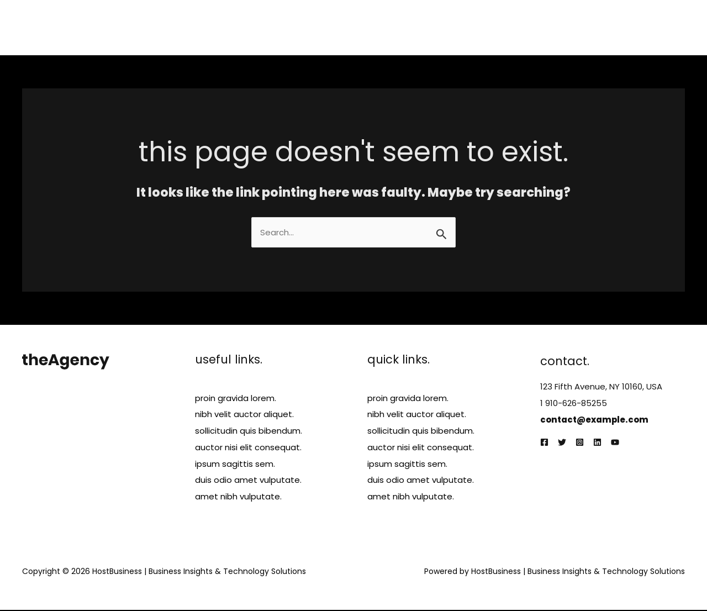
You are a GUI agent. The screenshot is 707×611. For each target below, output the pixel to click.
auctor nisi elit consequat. (248, 448)
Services (488, 27)
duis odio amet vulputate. (248, 481)
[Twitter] (562, 443)
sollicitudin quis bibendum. (248, 431)
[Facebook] (544, 443)
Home (400, 27)
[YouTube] (615, 443)
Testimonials (598, 27)
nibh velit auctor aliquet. (244, 414)
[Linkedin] (597, 443)
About (442, 27)
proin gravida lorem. (235, 398)
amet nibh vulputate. (238, 497)
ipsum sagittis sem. (235, 464)
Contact (659, 27)
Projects (539, 27)
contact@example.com (595, 419)
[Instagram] (580, 443)
